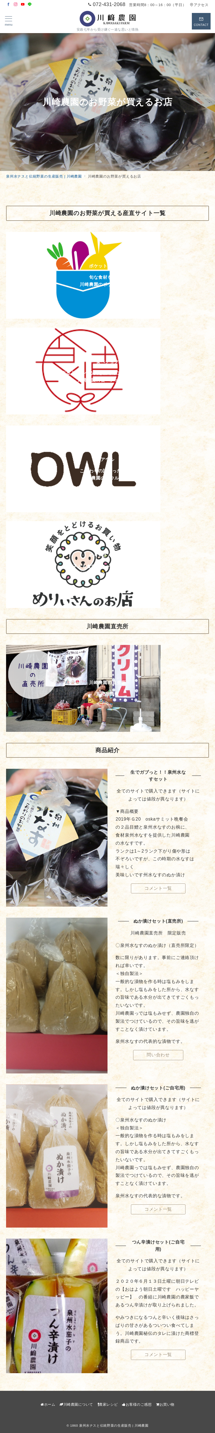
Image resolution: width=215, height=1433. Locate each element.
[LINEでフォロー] (30, 4)
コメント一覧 (158, 888)
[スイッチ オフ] (201, 21)
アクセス (199, 5)
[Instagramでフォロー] (16, 4)
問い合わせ (158, 1054)
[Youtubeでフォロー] (23, 4)
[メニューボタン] (8, 21)
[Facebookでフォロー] (8, 4)
